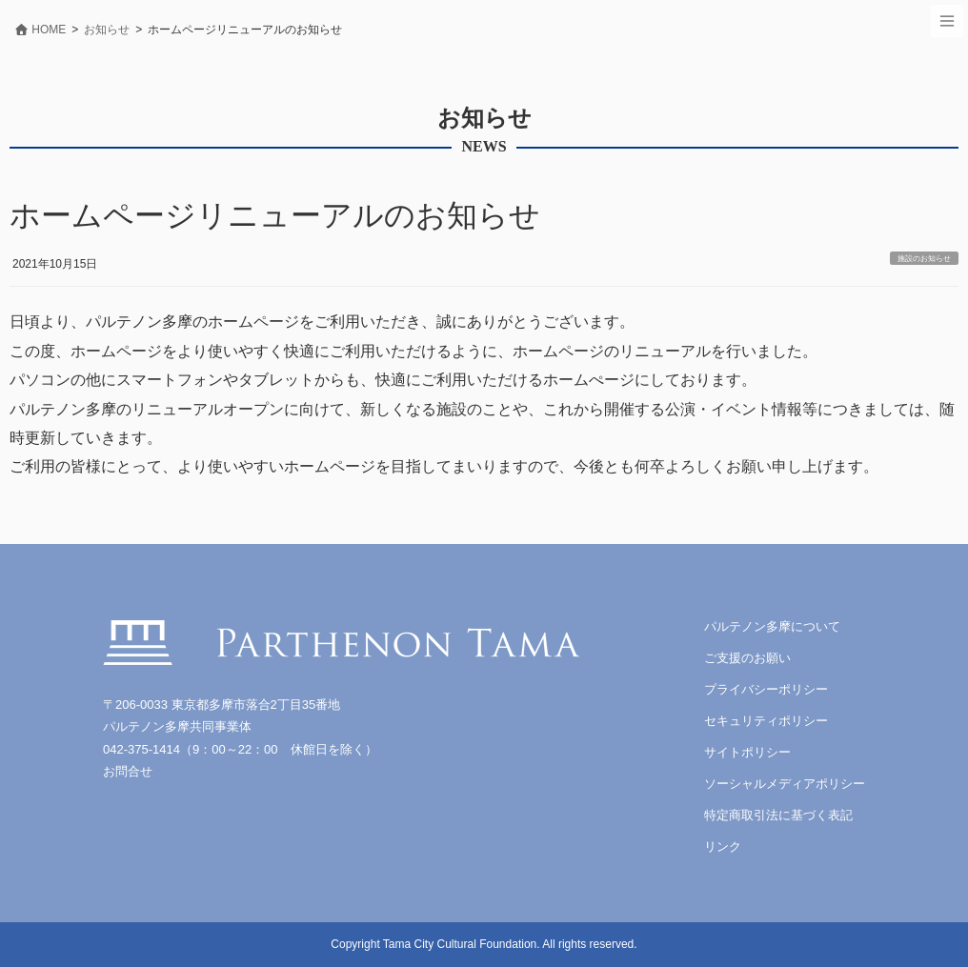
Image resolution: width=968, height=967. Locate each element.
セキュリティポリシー (766, 721)
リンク (722, 846)
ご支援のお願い (747, 658)
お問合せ (127, 771)
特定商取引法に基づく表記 (778, 815)
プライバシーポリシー (766, 689)
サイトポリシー (747, 752)
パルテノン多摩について (772, 626)
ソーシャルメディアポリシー (784, 783)
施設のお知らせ (924, 258)
